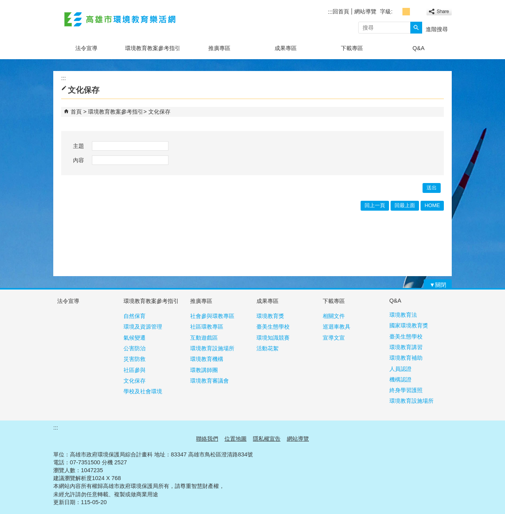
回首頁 (341, 11)
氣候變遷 (134, 338)
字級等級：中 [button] (406, 11)
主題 (78, 146)
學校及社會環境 (142, 391)
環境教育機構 (206, 359)
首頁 (76, 111)
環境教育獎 (270, 316)
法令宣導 (86, 48)
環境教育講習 (406, 347)
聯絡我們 (207, 438)
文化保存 (159, 111)
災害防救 (134, 359)
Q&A (419, 48)
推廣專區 (219, 48)
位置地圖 (235, 438)
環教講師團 (204, 370)
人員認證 (400, 369)
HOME (432, 205)
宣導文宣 (334, 338)
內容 (78, 160)
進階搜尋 (437, 29)
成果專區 (286, 48)
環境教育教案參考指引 (152, 48)
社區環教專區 (206, 326)
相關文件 (334, 316)
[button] (416, 28)
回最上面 (405, 205)
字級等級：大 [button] (414, 11)
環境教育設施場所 (212, 348)
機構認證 (400, 379)
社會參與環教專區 (212, 316)
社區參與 (134, 370)
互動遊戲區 (204, 338)
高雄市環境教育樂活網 (120, 19)
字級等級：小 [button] (397, 11)
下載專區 (352, 48)
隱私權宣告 (267, 438)
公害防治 (134, 348)
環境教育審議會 (209, 381)
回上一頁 (375, 205)
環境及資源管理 (142, 326)
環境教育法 (403, 315)
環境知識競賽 (273, 338)
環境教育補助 (406, 358)
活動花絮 (267, 348)
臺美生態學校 (273, 326)
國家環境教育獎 (408, 325)
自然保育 (134, 316)
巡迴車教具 (336, 326)
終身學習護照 (406, 390)
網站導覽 (365, 11)
